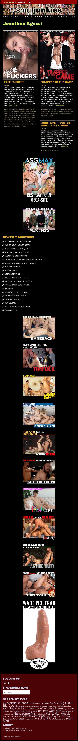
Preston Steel (7, 124)
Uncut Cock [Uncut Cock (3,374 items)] (48, 718)
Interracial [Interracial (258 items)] (41, 714)
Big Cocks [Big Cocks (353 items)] (45, 703)
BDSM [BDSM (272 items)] (32, 703)
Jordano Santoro (17, 119)
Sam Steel (23, 124)
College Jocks (51, 111)
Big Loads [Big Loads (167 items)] (21, 706)
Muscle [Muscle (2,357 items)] (65, 713)
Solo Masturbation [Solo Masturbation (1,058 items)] (32, 716)
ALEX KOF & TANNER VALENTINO (18, 241)
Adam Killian (22, 109)
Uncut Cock (17, 126)
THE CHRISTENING (12, 299)
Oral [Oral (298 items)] (11, 716)
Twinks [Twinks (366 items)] (36, 719)
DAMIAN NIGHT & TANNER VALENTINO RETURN (23, 259)
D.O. (9, 113)
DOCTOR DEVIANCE (12, 274)
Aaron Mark (46, 109)
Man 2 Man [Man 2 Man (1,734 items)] (53, 713)
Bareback (16, 111)
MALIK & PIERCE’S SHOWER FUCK (18, 307)
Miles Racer (29, 122)
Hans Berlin (22, 115)
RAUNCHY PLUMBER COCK (15, 296)
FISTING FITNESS (11, 270)
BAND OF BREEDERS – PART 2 (17, 278)
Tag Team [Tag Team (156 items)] (10, 719)
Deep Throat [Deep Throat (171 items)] (11, 711)
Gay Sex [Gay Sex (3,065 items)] (55, 710)
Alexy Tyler (10, 111)
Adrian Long (29, 109)
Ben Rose (28, 111)
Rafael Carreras (16, 124)
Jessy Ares (23, 117)
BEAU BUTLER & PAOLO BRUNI (17, 252)
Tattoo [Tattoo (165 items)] (15, 719)
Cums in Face (59, 111)
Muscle (69, 113)
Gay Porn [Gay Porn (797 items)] (43, 711)
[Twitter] (4, 683)
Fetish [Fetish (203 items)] (30, 711)
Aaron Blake (8, 109)
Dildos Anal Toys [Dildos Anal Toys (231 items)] (21, 711)
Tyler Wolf (10, 126)
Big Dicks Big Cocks (61, 109)
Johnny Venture (31, 117)
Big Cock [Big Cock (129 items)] (37, 703)
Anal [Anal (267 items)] (4, 703)
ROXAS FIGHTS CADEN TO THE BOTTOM (21, 263)
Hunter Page (10, 117)
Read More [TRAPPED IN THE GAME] (60, 105)
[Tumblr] (8, 683)
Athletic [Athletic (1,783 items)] (11, 703)
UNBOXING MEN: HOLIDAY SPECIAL (19, 281)
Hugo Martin (54, 113)
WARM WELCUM (11, 310)
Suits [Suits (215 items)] (4, 719)
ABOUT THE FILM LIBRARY (15, 729)
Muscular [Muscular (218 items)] (6, 716)
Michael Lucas (21, 122)
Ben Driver (22, 111)
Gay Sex (65, 111)
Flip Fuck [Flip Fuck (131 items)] (35, 711)
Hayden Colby (29, 115)
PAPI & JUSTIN (10, 303)
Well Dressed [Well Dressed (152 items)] (61, 719)
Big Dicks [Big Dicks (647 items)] (54, 703)
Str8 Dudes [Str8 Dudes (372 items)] (66, 716)
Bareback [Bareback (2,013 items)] (23, 703)
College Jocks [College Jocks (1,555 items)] (15, 708)
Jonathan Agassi (8, 119)
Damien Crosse (22, 113)
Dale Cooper (14, 113)
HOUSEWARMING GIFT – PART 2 (17, 292)
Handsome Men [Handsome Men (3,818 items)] (25, 713)
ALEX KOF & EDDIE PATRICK (16, 256)
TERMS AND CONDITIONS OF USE (18, 731)
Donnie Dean (7, 115)
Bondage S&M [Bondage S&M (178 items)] (34, 706)
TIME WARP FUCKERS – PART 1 (17, 285)
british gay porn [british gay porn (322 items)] (46, 706)
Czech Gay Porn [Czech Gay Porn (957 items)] (50, 708)
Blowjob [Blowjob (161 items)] (27, 706)
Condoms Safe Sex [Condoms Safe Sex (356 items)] (33, 708)
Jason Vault (17, 117)
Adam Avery (15, 109)
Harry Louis (48, 113)
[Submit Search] (4, 692)
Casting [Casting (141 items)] (55, 706)
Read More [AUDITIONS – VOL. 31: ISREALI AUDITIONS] (64, 147)
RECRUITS (9, 288)
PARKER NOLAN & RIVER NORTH (17, 245)
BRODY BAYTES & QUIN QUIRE (17, 249)
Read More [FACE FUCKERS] (13, 105)
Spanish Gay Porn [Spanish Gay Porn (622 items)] (52, 716)
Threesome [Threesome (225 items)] (29, 719)
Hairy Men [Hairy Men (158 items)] (65, 711)
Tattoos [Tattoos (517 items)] (20, 719)
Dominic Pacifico (31, 113)
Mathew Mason (13, 122)
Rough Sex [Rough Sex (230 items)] (17, 716)
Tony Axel (29, 124)
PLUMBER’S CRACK (12, 267)
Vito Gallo (23, 126)
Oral (34, 122)
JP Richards (25, 119)
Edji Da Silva (15, 115)
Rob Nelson (44, 115)
